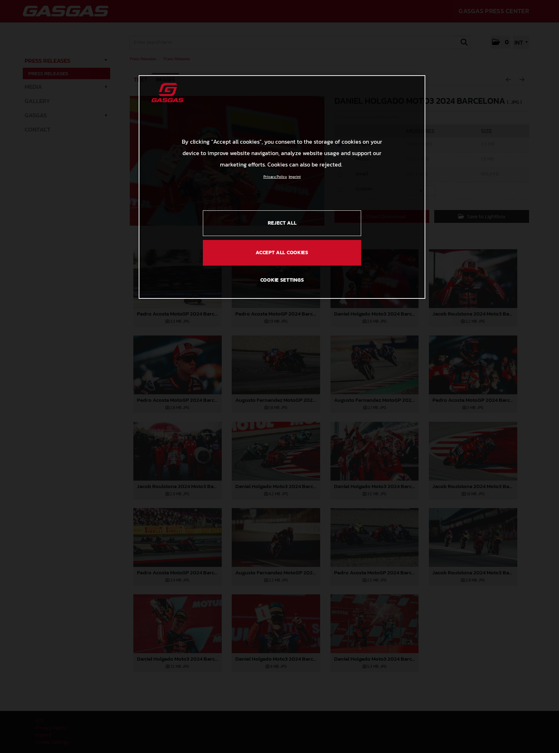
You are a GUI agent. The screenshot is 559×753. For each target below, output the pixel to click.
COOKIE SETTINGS (282, 280)
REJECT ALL (282, 223)
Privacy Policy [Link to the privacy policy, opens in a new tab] (275, 176)
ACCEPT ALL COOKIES (282, 252)
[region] (282, 186)
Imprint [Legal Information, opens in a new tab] (295, 176)
